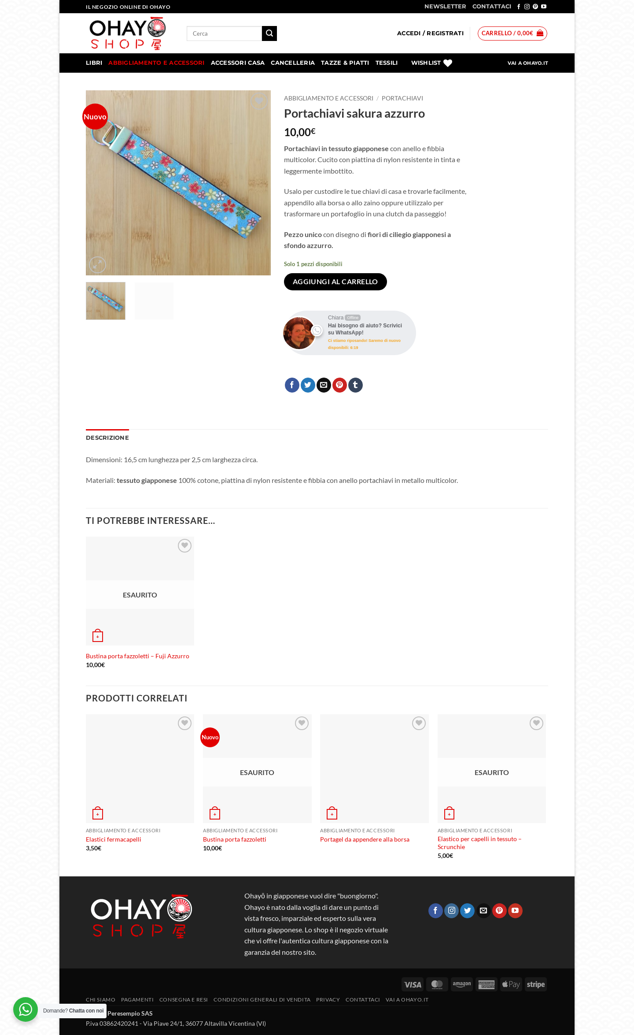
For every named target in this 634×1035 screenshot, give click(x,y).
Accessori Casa (238, 62)
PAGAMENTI (137, 999)
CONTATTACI (491, 6)
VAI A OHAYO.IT (528, 63)
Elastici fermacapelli (113, 839)
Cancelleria (293, 62)
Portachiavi (402, 98)
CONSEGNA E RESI (183, 999)
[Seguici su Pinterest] (535, 7)
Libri (94, 62)
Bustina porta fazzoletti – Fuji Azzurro (137, 656)
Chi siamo (101, 999)
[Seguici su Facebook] (518, 7)
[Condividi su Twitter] (308, 385)
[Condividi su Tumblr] (355, 385)
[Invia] (269, 33)
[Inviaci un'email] (483, 910)
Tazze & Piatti (345, 62)
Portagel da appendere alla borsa (364, 839)
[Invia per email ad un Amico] (324, 385)
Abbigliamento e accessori (156, 62)
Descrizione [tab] (107, 437)
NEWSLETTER (445, 6)
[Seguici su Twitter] (467, 910)
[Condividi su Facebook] (292, 385)
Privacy (328, 999)
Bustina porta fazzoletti (234, 839)
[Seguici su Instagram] (527, 7)
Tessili (387, 62)
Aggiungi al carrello (335, 282)
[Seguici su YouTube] (543, 7)
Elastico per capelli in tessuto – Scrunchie (480, 843)
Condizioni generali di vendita (262, 999)
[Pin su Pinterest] (339, 385)
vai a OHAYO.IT (407, 999)
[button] (430, 33)
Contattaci (363, 999)
